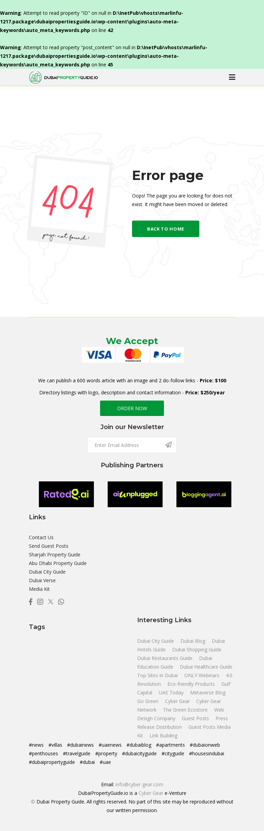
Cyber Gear (151, 793)
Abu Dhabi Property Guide (58, 563)
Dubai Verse (42, 580)
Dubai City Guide (47, 571)
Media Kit (39, 589)
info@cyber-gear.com (139, 784)
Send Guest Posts (48, 546)
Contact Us (41, 537)
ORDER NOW (132, 408)
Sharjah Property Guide (54, 554)
